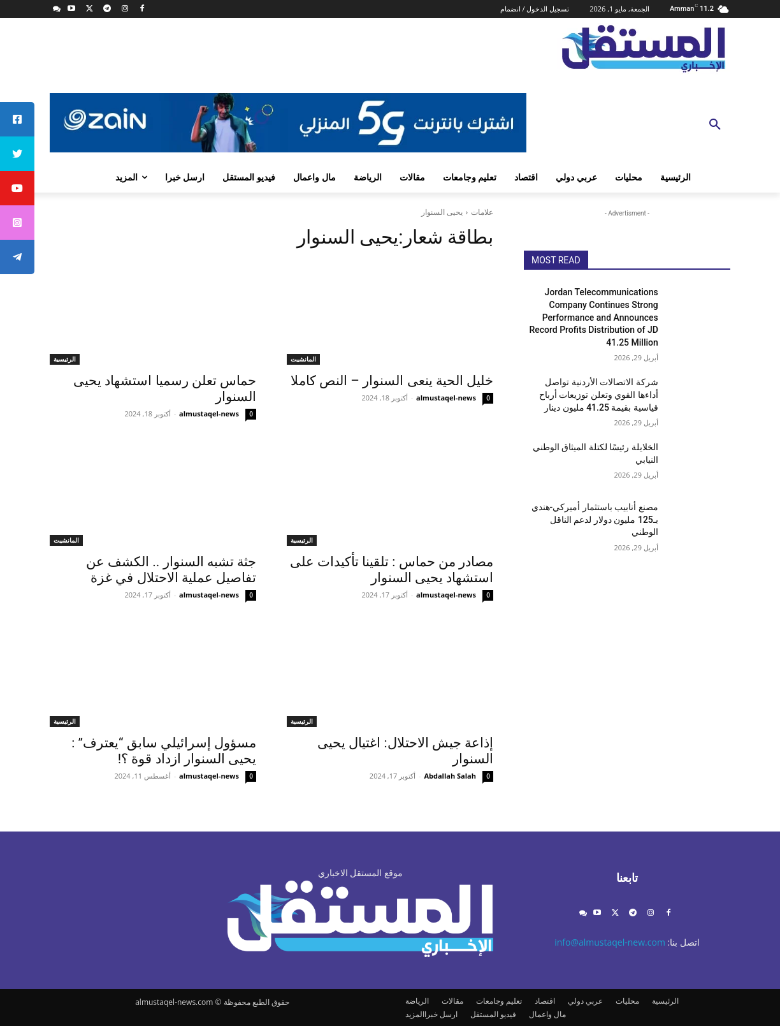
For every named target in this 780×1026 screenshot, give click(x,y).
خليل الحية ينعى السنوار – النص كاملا (392, 380)
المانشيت (303, 359)
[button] (715, 125)
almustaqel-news (446, 397)
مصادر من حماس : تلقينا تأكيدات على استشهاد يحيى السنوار (391, 569)
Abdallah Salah (450, 775)
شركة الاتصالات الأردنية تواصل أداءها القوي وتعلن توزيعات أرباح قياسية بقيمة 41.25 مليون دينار (598, 394)
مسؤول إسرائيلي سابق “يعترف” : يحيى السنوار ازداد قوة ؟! (163, 750)
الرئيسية (65, 359)
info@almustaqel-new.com (609, 942)
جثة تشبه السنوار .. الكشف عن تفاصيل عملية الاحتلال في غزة (171, 569)
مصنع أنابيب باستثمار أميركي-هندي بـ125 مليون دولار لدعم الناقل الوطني (594, 519)
